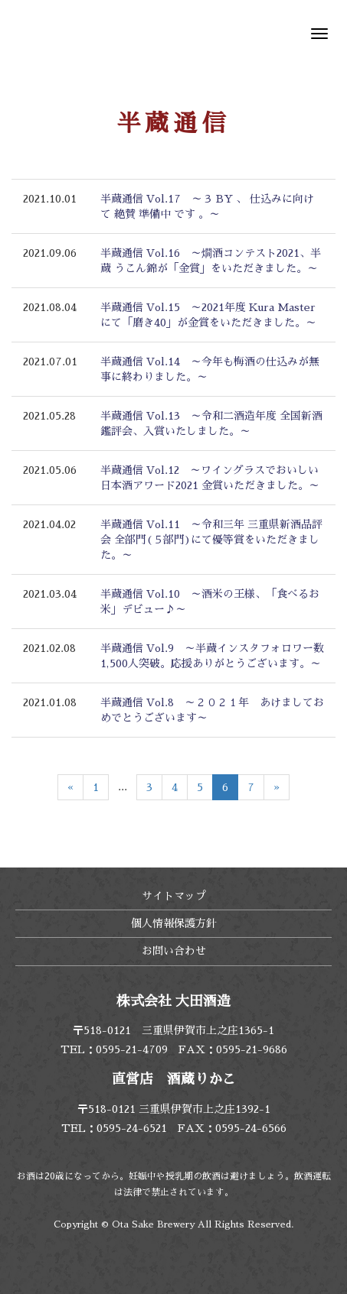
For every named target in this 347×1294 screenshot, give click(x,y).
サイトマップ (174, 895)
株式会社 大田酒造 (72, 34)
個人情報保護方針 (174, 923)
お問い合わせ (174, 950)
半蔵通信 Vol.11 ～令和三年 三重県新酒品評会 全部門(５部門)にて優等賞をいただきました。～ (211, 539)
